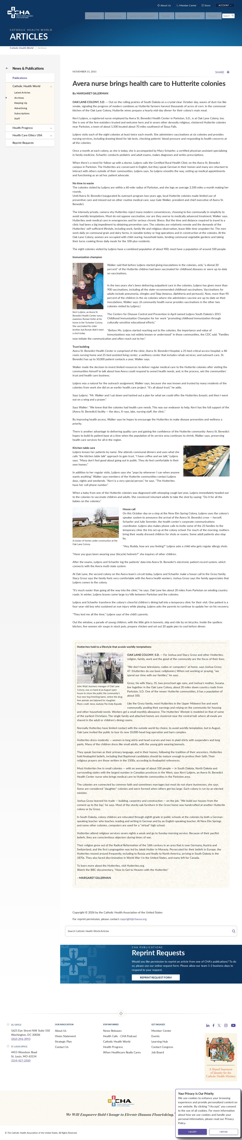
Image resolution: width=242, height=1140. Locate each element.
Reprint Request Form (156, 977)
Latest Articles (22, 92)
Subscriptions (22, 113)
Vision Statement (65, 1036)
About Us (60, 1031)
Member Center (161, 1031)
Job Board (157, 1052)
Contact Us (62, 1047)
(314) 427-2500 (20, 1060)
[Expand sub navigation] (51, 87)
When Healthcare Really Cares (122, 1052)
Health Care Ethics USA (27, 135)
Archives (19, 97)
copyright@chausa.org (133, 919)
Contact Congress (162, 1047)
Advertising (20, 108)
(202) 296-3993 (20, 1039)
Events (155, 1036)
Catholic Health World (21, 47)
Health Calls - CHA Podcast (120, 1036)
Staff (17, 118)
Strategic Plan (63, 1041)
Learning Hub (159, 1041)
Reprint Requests (23, 143)
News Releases (112, 1031)
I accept (192, 1132)
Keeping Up (20, 102)
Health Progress (23, 128)
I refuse (224, 1132)
